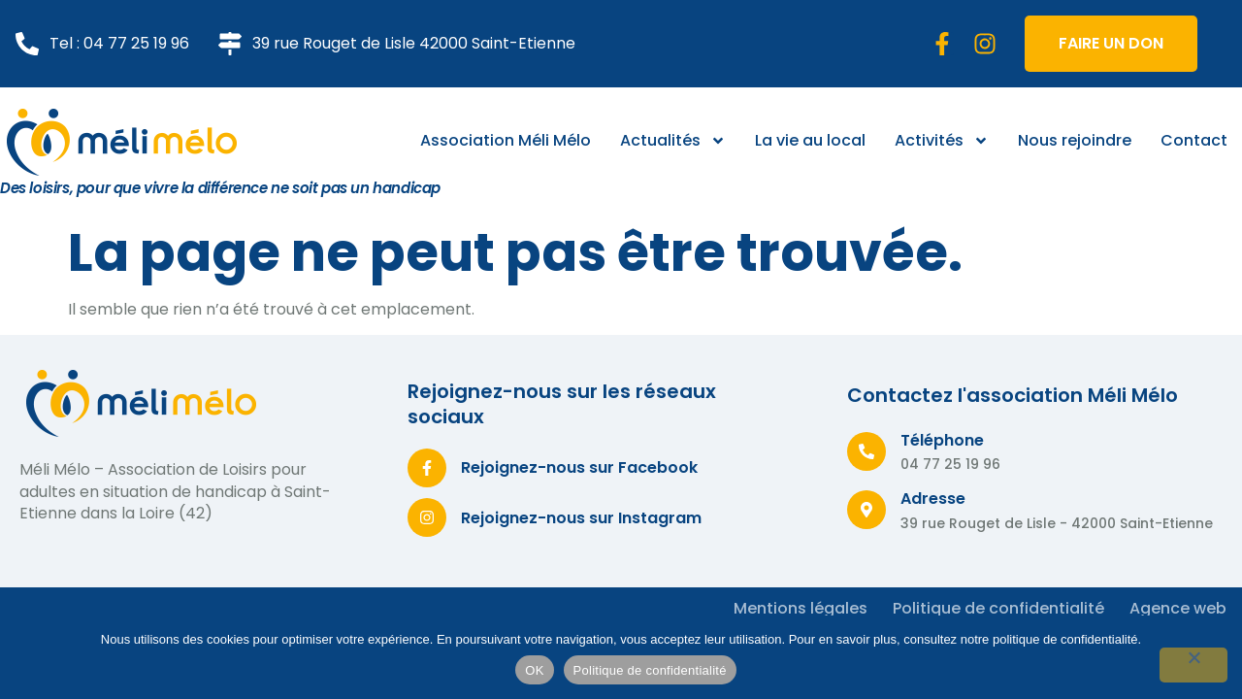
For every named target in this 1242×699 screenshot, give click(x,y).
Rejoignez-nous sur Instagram (581, 518)
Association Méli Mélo (505, 140)
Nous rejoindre (1074, 140)
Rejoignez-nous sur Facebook (579, 467)
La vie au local (810, 140)
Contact (1193, 140)
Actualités (673, 140)
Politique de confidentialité (650, 670)
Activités (942, 140)
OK (534, 670)
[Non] (1193, 665)
